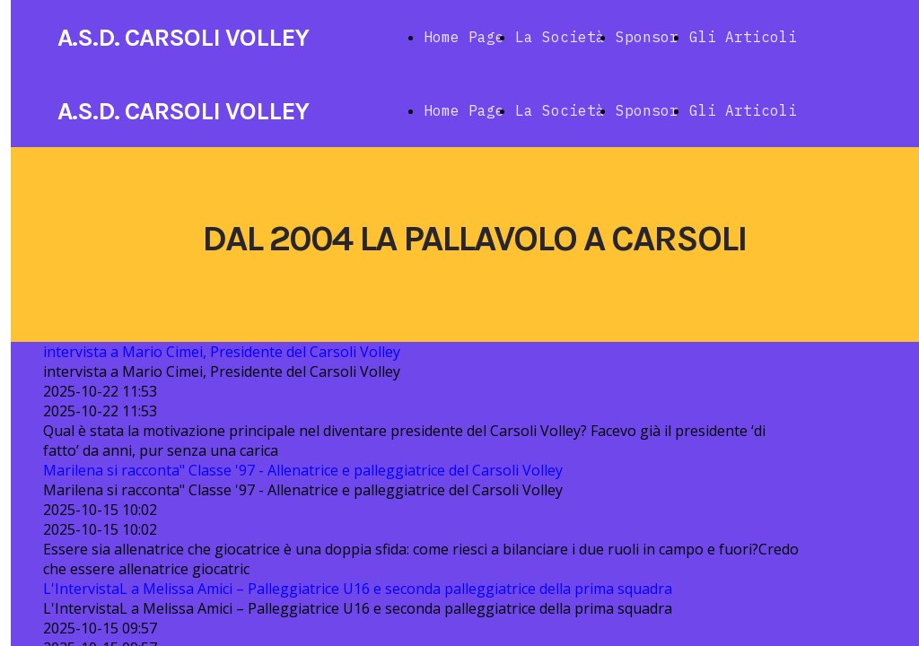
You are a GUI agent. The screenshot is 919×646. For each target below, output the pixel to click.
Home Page (464, 37)
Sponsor (647, 37)
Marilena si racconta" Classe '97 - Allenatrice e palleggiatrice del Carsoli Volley (303, 470)
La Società (560, 37)
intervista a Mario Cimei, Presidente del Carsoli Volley (221, 352)
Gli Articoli (743, 37)
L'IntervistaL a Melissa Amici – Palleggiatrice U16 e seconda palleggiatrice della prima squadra (357, 588)
